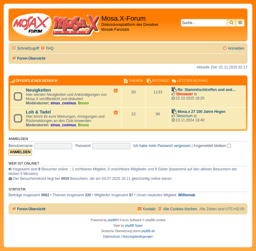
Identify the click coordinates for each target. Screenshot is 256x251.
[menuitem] (46, 48)
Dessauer (184, 94)
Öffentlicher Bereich (37, 80)
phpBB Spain (133, 225)
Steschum (184, 116)
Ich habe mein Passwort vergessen (162, 146)
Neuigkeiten (38, 90)
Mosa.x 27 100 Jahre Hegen (201, 112)
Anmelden (18, 139)
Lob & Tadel (38, 112)
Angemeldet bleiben (212, 146)
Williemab (186, 195)
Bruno (83, 103)
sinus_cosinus (63, 103)
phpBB (112, 220)
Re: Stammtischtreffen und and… (206, 90)
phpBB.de (148, 231)
